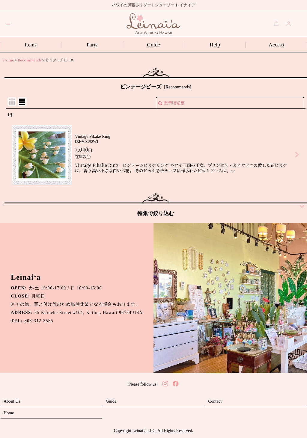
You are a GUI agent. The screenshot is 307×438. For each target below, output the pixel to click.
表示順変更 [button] (171, 103)
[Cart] (276, 23)
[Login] (288, 23)
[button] (8, 23)
